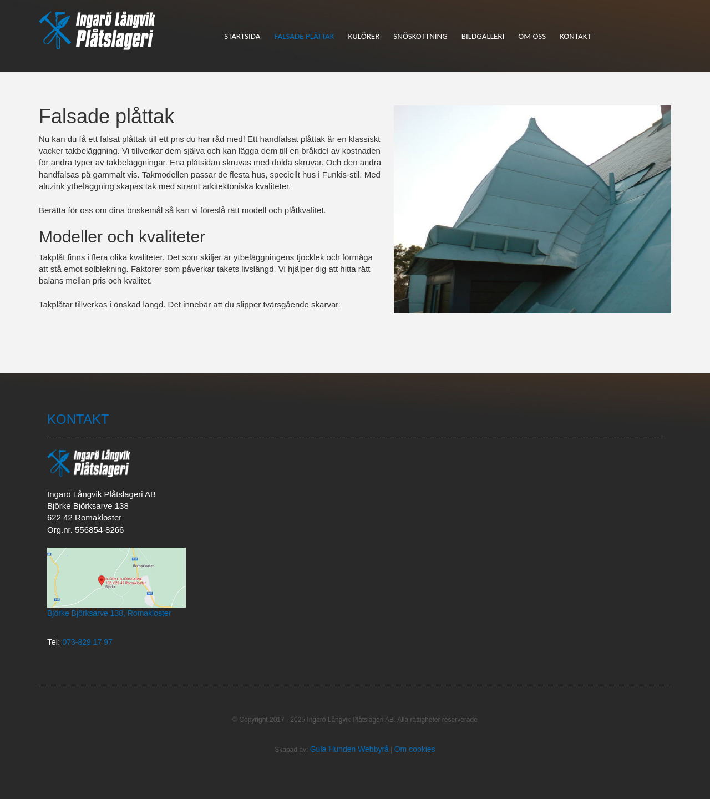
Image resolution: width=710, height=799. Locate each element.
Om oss (532, 36)
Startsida (242, 36)
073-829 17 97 (88, 642)
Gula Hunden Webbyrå (349, 749)
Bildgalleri (483, 36)
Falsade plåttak (304, 36)
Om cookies (414, 749)
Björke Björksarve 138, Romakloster (109, 613)
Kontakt (575, 36)
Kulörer (364, 36)
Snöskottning (420, 36)
